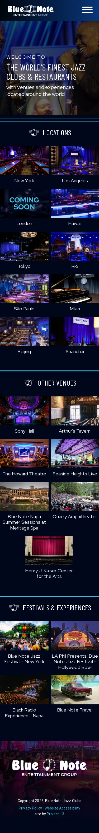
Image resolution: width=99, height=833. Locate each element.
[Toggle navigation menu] (87, 10)
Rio (74, 266)
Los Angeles (75, 180)
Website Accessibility (62, 808)
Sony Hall (24, 431)
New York (24, 180)
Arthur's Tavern (75, 431)
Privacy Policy (30, 808)
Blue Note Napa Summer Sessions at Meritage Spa (24, 522)
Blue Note (30, 10)
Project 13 (55, 814)
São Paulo (24, 309)
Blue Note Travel (74, 710)
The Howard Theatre (24, 474)
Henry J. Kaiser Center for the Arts (49, 573)
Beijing (24, 351)
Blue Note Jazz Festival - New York (24, 659)
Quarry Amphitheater (75, 516)
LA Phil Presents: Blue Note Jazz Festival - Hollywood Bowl (75, 661)
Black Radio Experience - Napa (24, 713)
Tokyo (24, 266)
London (24, 223)
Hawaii (74, 223)
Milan (75, 309)
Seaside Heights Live (75, 474)
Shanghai (75, 351)
